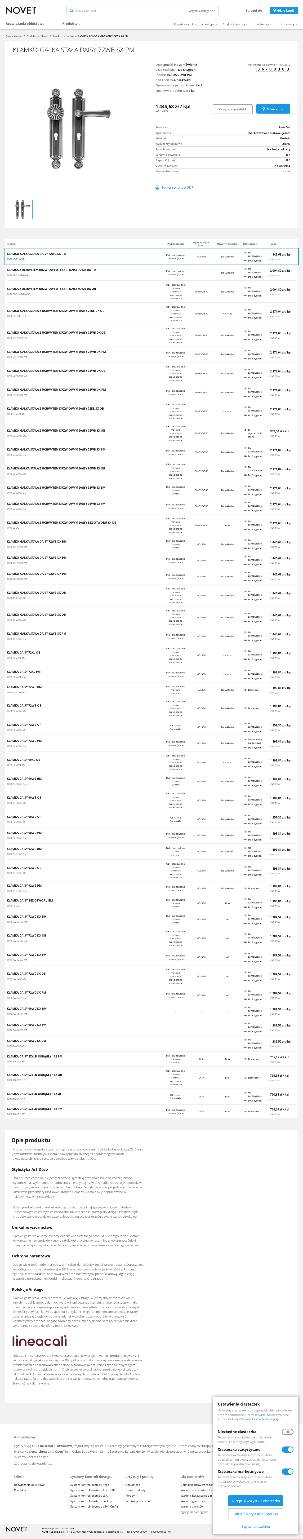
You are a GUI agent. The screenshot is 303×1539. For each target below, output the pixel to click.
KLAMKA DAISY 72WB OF (24, 728)
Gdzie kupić (285, 12)
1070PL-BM (13, 909)
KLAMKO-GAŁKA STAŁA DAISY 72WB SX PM (36, 257)
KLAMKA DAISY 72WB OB (24, 709)
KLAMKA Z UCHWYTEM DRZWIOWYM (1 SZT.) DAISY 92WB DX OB (51, 292)
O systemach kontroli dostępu (194, 27)
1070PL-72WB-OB (16, 714)
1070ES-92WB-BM (17, 496)
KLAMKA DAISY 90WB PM (24, 836)
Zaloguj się (254, 12)
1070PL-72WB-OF (16, 733)
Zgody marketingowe (194, 1515)
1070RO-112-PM (16, 1117)
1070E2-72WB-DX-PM (19, 278)
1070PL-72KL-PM (16, 680)
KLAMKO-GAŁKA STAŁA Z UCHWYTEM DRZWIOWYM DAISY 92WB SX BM (56, 491)
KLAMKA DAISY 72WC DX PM (26, 958)
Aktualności (133, 1488)
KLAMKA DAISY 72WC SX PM (26, 996)
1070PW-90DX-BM (17, 1017)
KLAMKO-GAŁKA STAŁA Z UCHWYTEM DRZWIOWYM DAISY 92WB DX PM (56, 393)
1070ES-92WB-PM (17, 512)
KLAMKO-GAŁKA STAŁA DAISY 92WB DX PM (37, 577)
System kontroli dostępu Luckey (91, 1504)
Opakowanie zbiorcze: (172, 94)
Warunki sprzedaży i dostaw (199, 1493)
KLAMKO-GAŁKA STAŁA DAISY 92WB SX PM (36, 637)
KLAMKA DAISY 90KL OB (23, 763)
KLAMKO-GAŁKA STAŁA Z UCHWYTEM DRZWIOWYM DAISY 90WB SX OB (56, 472)
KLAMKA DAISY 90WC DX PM (26, 1028)
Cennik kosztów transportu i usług (203, 1488)
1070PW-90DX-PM (17, 1033)
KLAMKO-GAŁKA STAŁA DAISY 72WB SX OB (36, 596)
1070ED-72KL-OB (16, 319)
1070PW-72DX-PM (17, 963)
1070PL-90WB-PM (17, 841)
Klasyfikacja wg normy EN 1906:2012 (269, 68)
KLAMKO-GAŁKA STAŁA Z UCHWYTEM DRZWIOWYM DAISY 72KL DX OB (55, 314)
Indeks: (161, 78)
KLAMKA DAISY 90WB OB (24, 801)
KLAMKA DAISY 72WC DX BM (26, 920)
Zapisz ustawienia (255, 1526)
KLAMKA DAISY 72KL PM (23, 675)
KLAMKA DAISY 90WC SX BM (26, 1044)
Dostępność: (165, 68)
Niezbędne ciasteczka (237, 1431)
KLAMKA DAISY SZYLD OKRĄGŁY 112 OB (34, 1078)
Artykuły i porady (234, 27)
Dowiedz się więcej (265, 1419)
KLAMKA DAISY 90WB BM (24, 782)
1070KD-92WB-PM (17, 582)
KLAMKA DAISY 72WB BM (24, 690)
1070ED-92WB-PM (17, 398)
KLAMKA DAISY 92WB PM (24, 889)
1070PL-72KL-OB (16, 661)
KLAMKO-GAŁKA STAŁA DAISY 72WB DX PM (37, 561)
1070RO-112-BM (16, 1064)
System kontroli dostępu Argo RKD (92, 1493)
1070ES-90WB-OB (16, 477)
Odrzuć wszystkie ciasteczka (255, 1514)
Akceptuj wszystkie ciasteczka (256, 1501)
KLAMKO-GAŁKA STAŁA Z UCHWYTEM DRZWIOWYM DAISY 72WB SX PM (56, 453)
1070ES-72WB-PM (17, 458)
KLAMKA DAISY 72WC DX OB (26, 939)
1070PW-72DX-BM (17, 925)
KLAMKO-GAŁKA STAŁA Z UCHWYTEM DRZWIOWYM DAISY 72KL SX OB (55, 412)
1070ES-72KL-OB (16, 417)
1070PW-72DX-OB (17, 944)
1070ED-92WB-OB (17, 379)
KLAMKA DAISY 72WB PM (24, 744)
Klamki (44, 39)
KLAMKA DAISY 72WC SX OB (26, 977)
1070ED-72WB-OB (17, 341)
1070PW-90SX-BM (17, 1049)
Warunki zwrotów (192, 1510)
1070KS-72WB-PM (17, 262)
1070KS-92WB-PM (17, 642)
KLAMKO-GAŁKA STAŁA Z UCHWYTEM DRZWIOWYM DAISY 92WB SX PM (56, 507)
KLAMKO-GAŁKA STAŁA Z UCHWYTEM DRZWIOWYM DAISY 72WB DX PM (56, 355)
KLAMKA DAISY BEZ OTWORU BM (30, 904)
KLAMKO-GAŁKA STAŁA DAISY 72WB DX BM (37, 545)
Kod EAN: (162, 83)
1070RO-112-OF (16, 1102)
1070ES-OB (13, 531)
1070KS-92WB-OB (16, 623)
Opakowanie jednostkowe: (175, 88)
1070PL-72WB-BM (17, 695)
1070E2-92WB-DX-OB (18, 297)
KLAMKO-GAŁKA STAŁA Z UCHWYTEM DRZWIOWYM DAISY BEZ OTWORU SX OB (61, 526)
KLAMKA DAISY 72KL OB (23, 656)
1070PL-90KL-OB (16, 768)
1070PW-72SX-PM (17, 1001)
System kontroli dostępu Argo (89, 1488)
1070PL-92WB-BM (17, 857)
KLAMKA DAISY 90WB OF (24, 820)
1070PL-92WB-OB (16, 876)
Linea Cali (284, 130)
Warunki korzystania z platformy (202, 1499)
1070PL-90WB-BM (17, 787)
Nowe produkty (135, 1493)
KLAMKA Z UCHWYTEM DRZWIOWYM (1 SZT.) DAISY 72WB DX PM (51, 273)
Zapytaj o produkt (232, 112)
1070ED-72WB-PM (17, 360)
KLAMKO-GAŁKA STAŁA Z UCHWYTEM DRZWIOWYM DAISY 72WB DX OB (56, 336)
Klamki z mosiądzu (63, 39)
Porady (130, 1499)
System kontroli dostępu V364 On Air (94, 1510)
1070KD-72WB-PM (17, 566)
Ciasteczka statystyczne (239, 1449)
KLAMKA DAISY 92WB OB (24, 871)
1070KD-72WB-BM (17, 550)
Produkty (70, 27)
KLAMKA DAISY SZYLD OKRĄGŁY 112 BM (34, 1059)
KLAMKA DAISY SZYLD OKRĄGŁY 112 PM (34, 1112)
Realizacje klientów (137, 1504)
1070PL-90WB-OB (16, 806)
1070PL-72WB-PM (17, 749)
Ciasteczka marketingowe (241, 1471)
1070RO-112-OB (16, 1083)
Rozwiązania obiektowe (25, 27)
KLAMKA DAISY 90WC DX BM (26, 1012)
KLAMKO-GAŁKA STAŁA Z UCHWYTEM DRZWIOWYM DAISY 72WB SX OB (56, 434)
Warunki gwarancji (193, 1504)
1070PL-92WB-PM (17, 894)
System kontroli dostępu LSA (89, 1499)
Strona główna (14, 39)
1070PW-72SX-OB (16, 982)
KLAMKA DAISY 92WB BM (24, 852)
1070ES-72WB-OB (16, 439)
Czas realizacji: (166, 73)
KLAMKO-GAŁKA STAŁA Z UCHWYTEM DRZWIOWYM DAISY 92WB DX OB (56, 374)
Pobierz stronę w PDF (174, 191)
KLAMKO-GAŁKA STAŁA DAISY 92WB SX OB (36, 618)
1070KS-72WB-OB (16, 601)
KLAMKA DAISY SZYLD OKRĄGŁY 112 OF (34, 1097)
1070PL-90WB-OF (16, 825)
